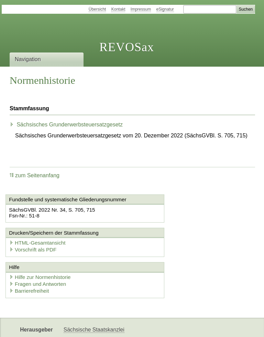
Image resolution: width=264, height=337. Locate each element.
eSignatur (165, 9)
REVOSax (126, 47)
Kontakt (118, 9)
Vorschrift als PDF (163, 217)
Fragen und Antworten (39, 256)
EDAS (228, 326)
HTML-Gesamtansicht (168, 210)
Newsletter (162, 326)
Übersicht (97, 9)
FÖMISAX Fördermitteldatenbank (103, 326)
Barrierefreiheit (31, 263)
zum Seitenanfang (34, 175)
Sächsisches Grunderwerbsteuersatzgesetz (66, 124)
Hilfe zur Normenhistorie (41, 249)
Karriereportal (198, 326)
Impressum (141, 9)
